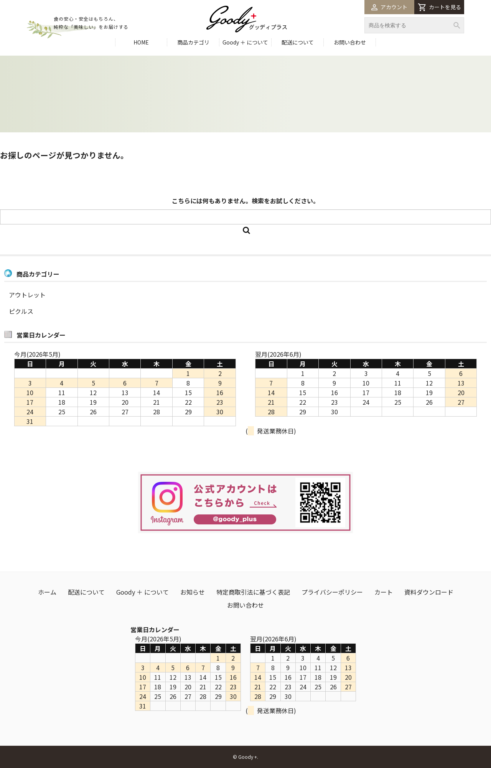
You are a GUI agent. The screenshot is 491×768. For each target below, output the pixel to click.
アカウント (389, 7)
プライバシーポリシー (332, 592)
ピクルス (21, 311)
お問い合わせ (350, 42)
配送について (298, 42)
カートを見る (439, 7)
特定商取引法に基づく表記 (253, 592)
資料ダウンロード (428, 592)
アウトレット (27, 294)
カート (383, 592)
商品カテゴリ (193, 42)
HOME (141, 42)
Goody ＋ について (245, 42)
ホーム (47, 592)
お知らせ (192, 592)
